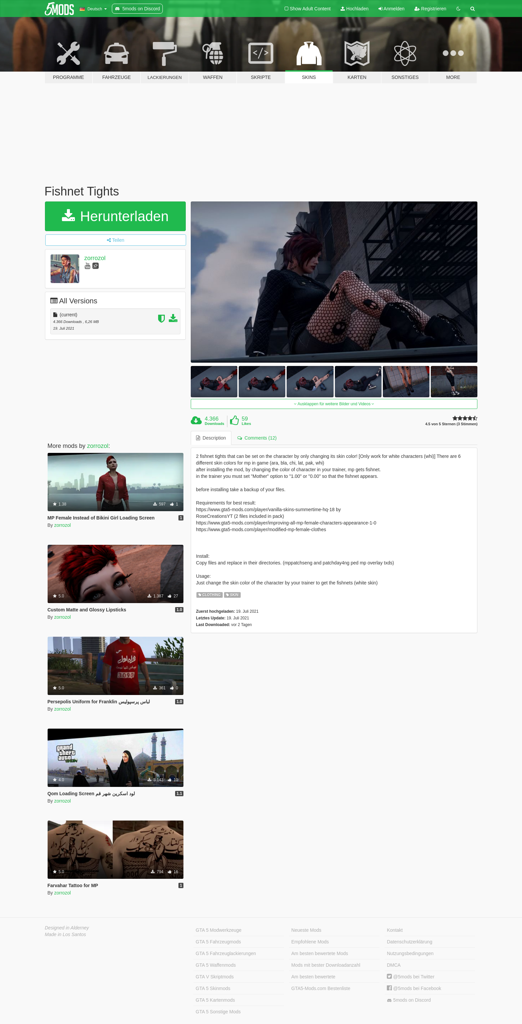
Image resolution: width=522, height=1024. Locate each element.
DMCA (393, 965)
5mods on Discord (409, 1000)
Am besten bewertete (313, 976)
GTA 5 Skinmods (213, 988)
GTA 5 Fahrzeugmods (218, 941)
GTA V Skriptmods (215, 976)
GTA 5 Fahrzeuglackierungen (226, 953)
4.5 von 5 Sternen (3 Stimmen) (451, 424)
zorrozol (95, 258)
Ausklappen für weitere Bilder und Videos (334, 404)
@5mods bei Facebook (414, 988)
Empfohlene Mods (310, 941)
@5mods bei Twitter (410, 977)
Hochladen (355, 8)
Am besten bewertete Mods (319, 953)
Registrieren (430, 8)
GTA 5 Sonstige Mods (218, 1011)
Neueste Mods (306, 930)
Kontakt (394, 930)
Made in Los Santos (65, 934)
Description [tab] (211, 438)
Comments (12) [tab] (257, 438)
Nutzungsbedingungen (410, 953)
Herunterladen (115, 216)
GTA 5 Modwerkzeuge (218, 930)
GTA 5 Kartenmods (215, 1000)
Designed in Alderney (67, 927)
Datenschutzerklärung (409, 941)
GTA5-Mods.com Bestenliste (320, 988)
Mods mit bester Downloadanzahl (325, 965)
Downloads (214, 424)
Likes (246, 424)
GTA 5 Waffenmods (216, 965)
